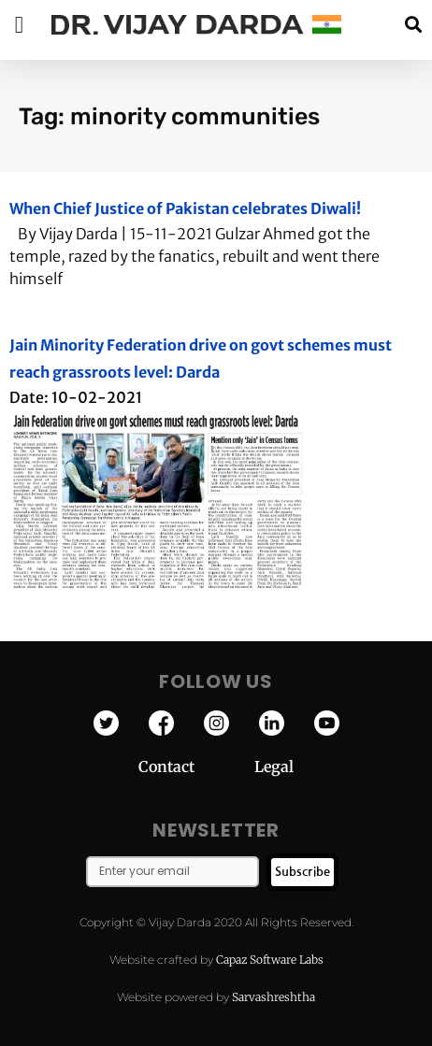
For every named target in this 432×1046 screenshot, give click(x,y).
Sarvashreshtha (273, 997)
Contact (196, 766)
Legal (274, 766)
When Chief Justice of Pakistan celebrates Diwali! (185, 208)
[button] (412, 24)
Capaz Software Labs (270, 960)
